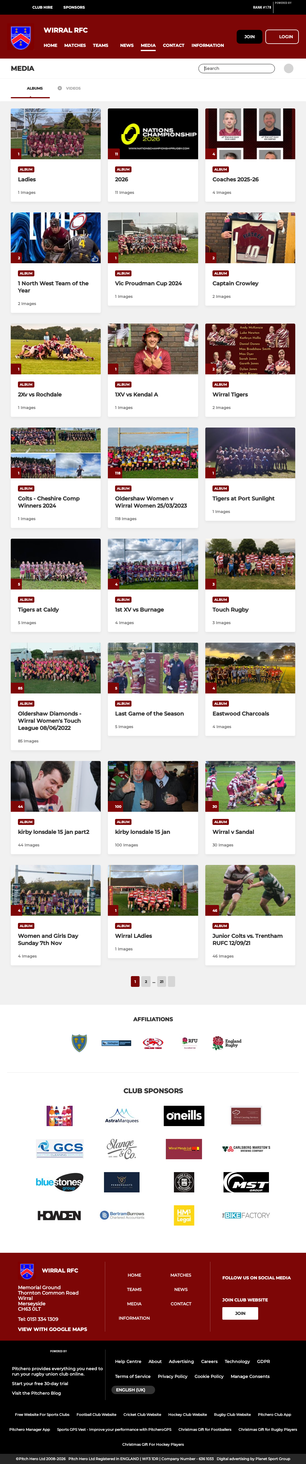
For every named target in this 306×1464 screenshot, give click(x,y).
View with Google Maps (52, 1329)
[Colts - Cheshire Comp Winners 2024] (56, 453)
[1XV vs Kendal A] (153, 349)
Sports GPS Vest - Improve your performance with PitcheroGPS (114, 1429)
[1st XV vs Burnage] (153, 564)
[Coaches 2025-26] (250, 133)
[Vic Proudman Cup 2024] (153, 237)
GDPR (263, 1361)
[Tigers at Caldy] (56, 564)
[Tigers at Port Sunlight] (250, 453)
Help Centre (128, 1361)
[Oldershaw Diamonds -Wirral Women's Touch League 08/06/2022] (56, 668)
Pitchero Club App (274, 1414)
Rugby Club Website (232, 1414)
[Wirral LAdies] (153, 890)
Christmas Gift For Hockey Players (153, 1444)
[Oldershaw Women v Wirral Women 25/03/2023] (153, 453)
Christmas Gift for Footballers (204, 1429)
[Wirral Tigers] (250, 349)
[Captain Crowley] (250, 237)
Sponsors (74, 7)
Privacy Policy (172, 1376)
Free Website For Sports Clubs (42, 1414)
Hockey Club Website (187, 1414)
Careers (209, 1361)
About (155, 1361)
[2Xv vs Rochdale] (56, 349)
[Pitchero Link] (287, 9)
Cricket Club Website (142, 1414)
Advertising (181, 1361)
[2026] (153, 133)
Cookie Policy (209, 1376)
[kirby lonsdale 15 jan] (153, 786)
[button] (50, 45)
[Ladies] (56, 133)
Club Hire (42, 7)
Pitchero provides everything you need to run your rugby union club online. (57, 1371)
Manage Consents (250, 1376)
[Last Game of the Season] (153, 668)
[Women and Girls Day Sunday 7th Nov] (56, 890)
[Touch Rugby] (250, 564)
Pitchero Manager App (29, 1429)
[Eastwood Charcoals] (250, 668)
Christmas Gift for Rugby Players (267, 1429)
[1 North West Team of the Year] (56, 237)
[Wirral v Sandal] (250, 786)
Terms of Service (133, 1376)
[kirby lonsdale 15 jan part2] (56, 786)
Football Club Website (96, 1414)
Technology (237, 1361)
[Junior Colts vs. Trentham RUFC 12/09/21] (250, 890)
